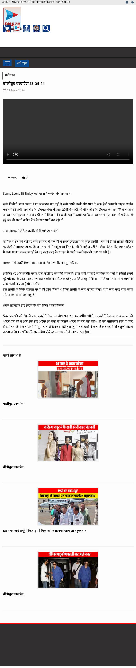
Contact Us (63, 2)
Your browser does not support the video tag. (68, 131)
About (6, 2)
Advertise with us (23, 2)
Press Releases (45, 2)
